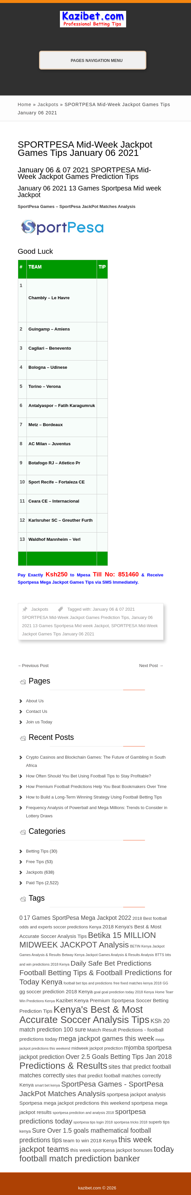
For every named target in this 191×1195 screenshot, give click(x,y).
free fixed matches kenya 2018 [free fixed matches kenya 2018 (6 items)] (138, 983)
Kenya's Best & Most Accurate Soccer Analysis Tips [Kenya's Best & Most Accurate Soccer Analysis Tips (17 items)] (85, 1014)
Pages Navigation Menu (91, 60)
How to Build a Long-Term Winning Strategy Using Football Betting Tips (94, 797)
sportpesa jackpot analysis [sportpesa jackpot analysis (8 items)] (136, 1094)
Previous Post (33, 665)
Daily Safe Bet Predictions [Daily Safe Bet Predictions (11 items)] (111, 963)
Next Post (151, 665)
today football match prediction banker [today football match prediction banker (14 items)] (97, 1153)
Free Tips (35, 861)
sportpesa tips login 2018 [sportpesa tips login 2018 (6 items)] (93, 1122)
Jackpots (47, 104)
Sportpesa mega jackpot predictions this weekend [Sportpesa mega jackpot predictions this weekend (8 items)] (75, 1103)
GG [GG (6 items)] (165, 983)
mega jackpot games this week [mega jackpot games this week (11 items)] (106, 1038)
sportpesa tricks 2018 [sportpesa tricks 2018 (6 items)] (130, 1122)
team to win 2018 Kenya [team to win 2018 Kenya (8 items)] (90, 1140)
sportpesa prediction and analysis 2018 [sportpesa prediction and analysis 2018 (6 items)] (83, 1113)
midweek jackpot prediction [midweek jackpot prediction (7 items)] (97, 1048)
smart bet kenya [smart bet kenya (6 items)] (47, 1085)
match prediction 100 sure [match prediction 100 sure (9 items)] (53, 1029)
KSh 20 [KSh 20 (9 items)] (160, 1021)
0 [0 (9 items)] (21, 918)
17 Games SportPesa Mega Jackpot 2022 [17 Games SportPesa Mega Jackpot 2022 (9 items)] (77, 918)
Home (24, 104)
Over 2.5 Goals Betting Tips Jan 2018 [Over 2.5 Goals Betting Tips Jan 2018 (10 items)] (119, 1056)
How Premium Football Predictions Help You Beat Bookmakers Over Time (96, 786)
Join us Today (39, 721)
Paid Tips (35, 882)
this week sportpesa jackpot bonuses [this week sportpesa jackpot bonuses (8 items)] (111, 1150)
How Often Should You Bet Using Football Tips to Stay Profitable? (88, 775)
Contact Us (36, 711)
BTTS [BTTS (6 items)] (159, 955)
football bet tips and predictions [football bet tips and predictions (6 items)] (88, 983)
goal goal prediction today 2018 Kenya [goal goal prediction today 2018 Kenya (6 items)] (124, 992)
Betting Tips (37, 851)
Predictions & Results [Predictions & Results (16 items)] (64, 1066)
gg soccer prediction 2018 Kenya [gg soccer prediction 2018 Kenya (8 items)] (56, 991)
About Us (35, 700)
